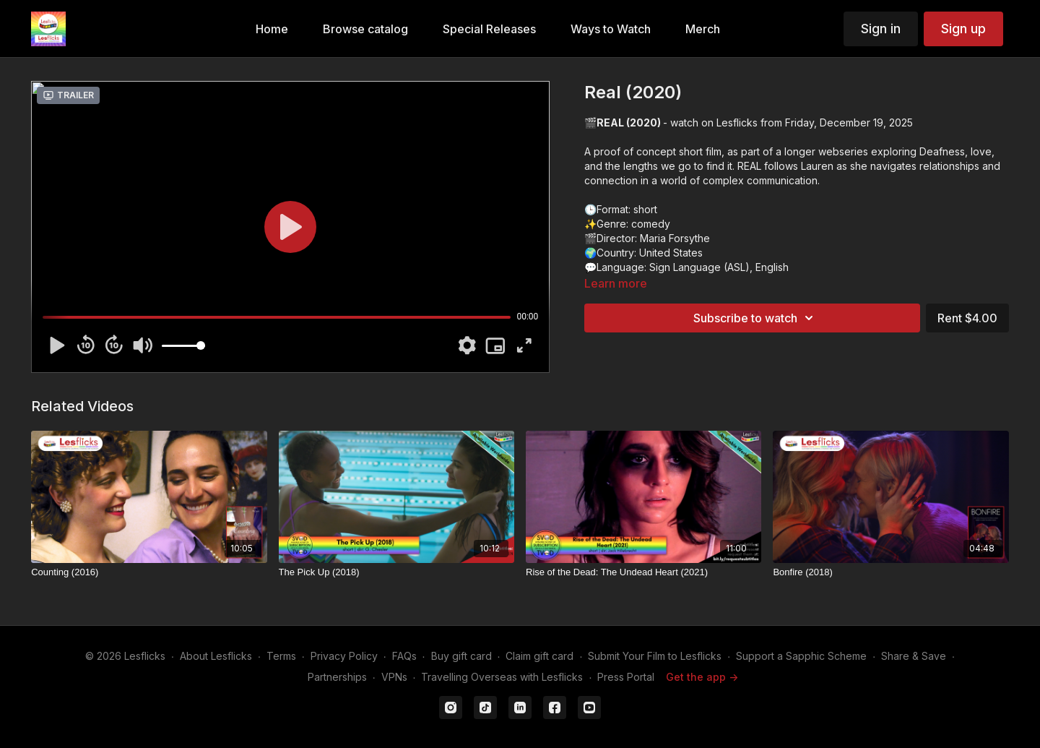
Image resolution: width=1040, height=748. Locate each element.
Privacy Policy (344, 656)
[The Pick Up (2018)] (396, 572)
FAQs (404, 656)
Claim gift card (539, 656)
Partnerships (337, 677)
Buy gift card (461, 656)
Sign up (963, 28)
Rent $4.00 (967, 318)
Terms (281, 656)
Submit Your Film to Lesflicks (655, 656)
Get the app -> (702, 677)
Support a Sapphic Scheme (801, 656)
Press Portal (625, 677)
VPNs (394, 677)
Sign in (881, 28)
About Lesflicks (216, 656)
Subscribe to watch (755, 318)
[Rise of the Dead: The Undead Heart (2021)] (643, 572)
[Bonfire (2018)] (890, 572)
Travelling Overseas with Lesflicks (502, 677)
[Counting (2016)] (148, 572)
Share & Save (913, 656)
